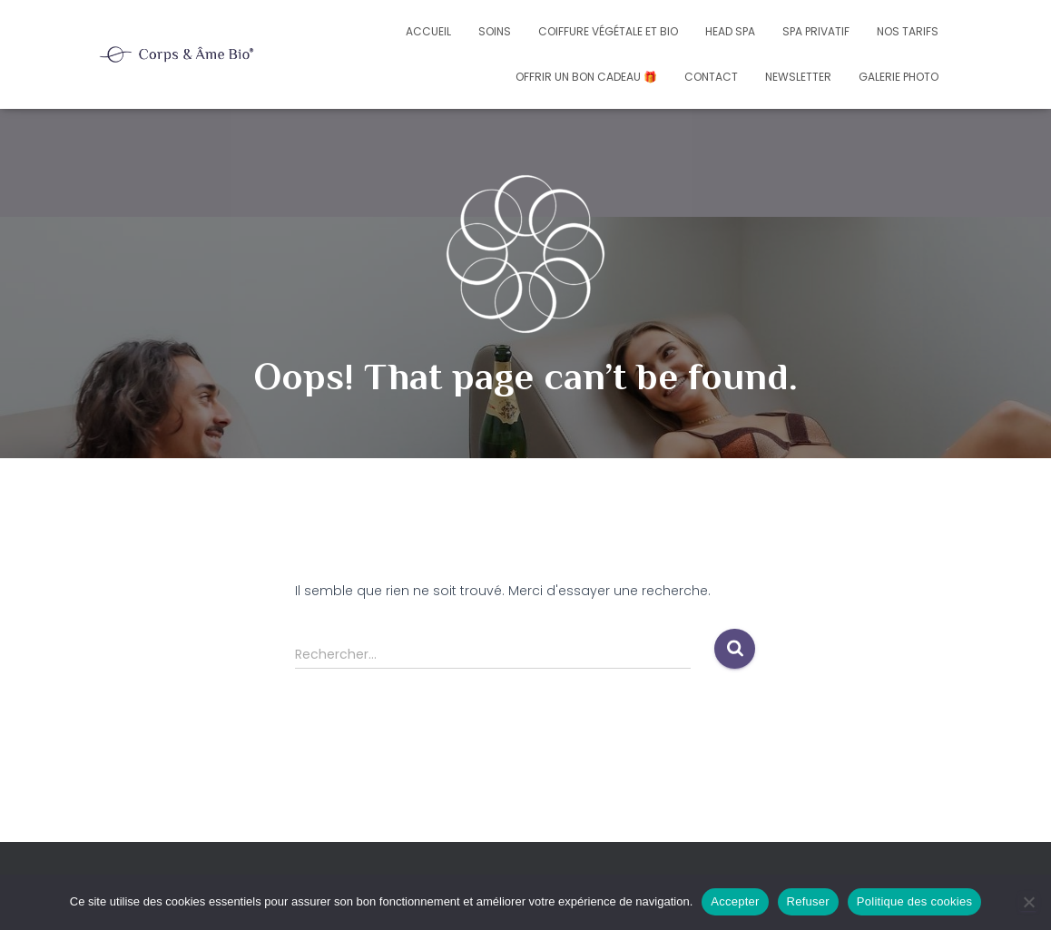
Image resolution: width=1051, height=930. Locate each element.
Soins (494, 31)
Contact (711, 76)
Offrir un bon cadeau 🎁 (586, 76)
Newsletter (798, 76)
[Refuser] (1028, 902)
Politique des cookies (914, 901)
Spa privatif (816, 31)
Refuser (808, 901)
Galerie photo (898, 76)
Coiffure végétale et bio (608, 31)
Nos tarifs (907, 31)
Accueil (428, 31)
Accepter (735, 901)
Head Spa (730, 31)
